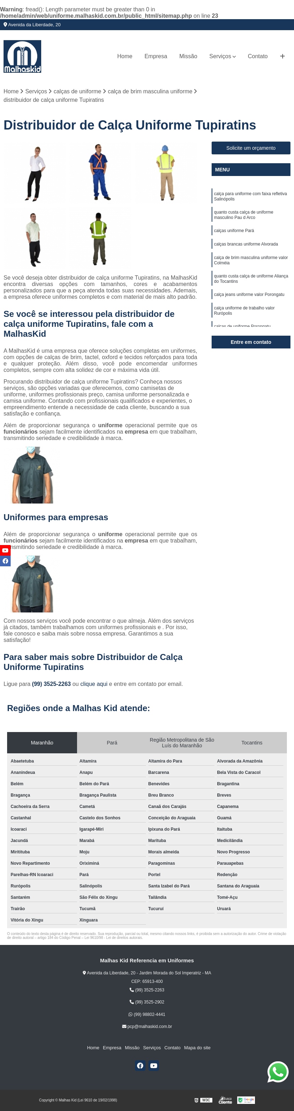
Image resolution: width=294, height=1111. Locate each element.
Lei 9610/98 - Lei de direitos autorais (113, 938)
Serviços (220, 56)
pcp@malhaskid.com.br (147, 1026)
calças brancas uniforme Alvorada (246, 244)
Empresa (156, 56)
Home (124, 56)
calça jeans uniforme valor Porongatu (249, 294)
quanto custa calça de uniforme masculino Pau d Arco (243, 215)
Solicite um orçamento (251, 148)
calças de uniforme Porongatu (242, 326)
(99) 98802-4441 (147, 1014)
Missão (188, 56)
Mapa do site (197, 1047)
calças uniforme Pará (234, 230)
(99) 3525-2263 (52, 684)
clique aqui (94, 684)
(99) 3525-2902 (147, 1002)
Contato (258, 56)
